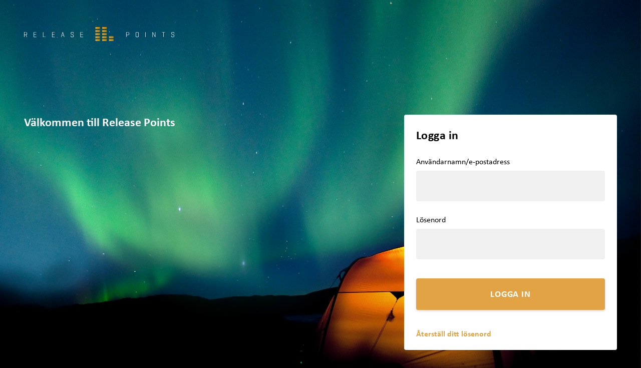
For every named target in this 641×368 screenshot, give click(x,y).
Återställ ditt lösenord (453, 333)
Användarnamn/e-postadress (463, 162)
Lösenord (431, 220)
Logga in (510, 293)
